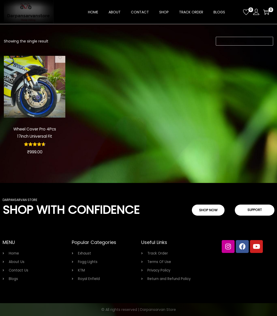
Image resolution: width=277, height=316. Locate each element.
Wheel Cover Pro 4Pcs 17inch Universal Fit (34, 132)
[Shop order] (244, 41)
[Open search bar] (237, 12)
